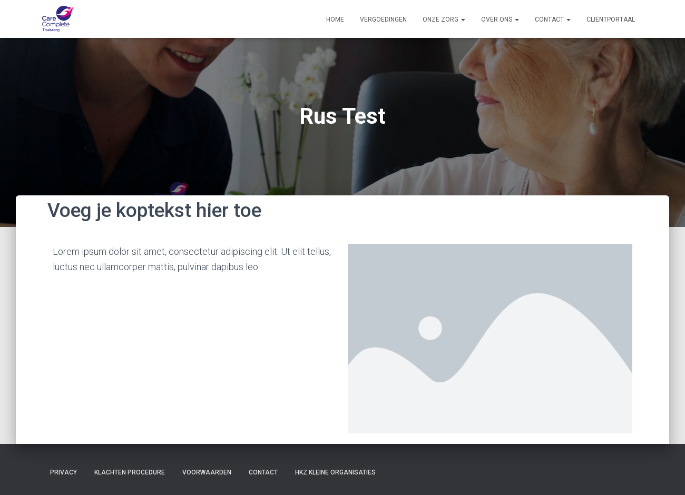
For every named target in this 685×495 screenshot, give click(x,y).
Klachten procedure (129, 472)
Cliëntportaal (610, 19)
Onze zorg (444, 19)
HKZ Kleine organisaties (335, 472)
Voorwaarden (206, 472)
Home (335, 19)
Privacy (63, 472)
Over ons (500, 19)
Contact (553, 19)
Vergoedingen (383, 19)
